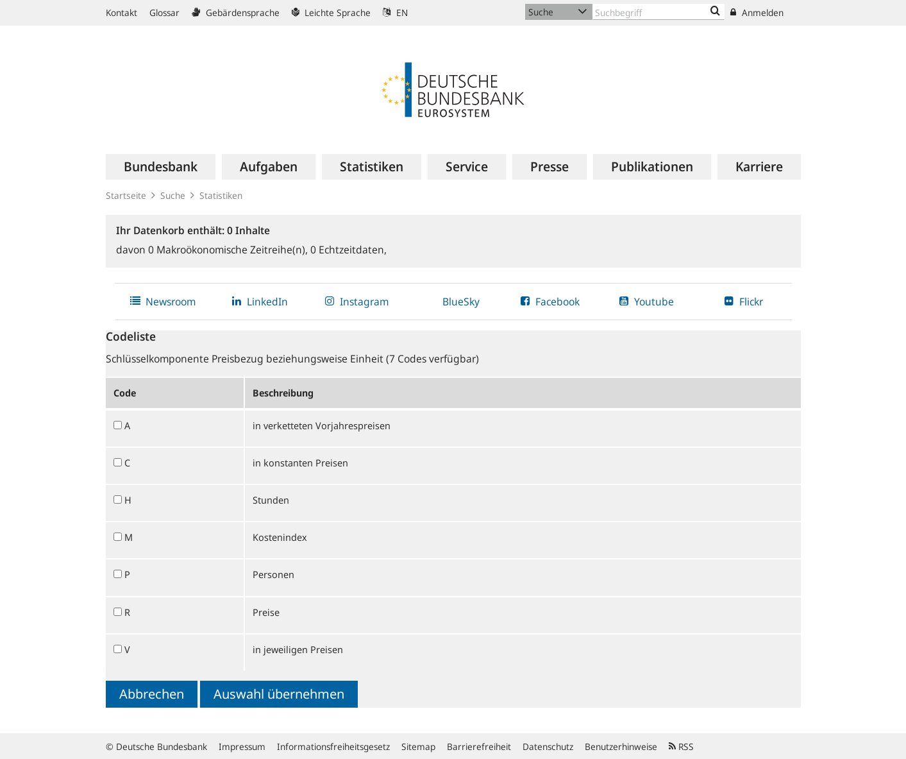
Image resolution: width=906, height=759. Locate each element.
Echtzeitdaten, (348, 250)
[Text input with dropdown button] (658, 12)
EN (395, 12)
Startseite (126, 195)
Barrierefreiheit (479, 746)
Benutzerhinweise (621, 746)
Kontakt (121, 12)
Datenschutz (548, 746)
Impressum (242, 746)
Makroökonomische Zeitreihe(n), (229, 250)
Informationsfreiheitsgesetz (333, 746)
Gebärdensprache (236, 12)
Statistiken (220, 195)
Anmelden (757, 12)
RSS (681, 746)
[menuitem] (160, 167)
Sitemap (418, 746)
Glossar (164, 12)
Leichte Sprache (331, 12)
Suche (172, 195)
